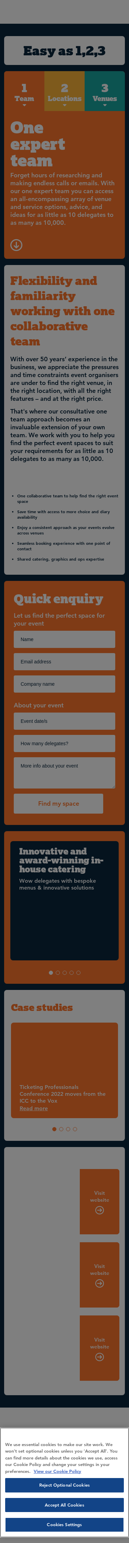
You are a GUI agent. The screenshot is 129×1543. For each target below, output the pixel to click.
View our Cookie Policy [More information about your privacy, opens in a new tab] (57, 1471)
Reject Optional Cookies (64, 1485)
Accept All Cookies (64, 1505)
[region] (64, 1483)
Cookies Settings (64, 1524)
